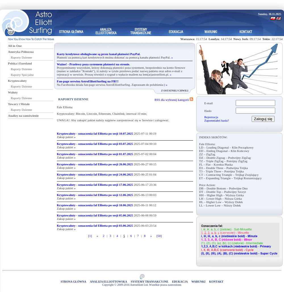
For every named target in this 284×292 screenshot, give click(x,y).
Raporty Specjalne (22, 74)
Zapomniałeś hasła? (216, 120)
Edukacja (180, 281)
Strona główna (73, 281)
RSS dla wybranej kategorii (173, 99)
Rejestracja (211, 117)
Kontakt (216, 281)
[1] (90, 235)
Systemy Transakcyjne (149, 281)
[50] (159, 235)
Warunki (198, 281)
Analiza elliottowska (108, 281)
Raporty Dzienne (21, 57)
